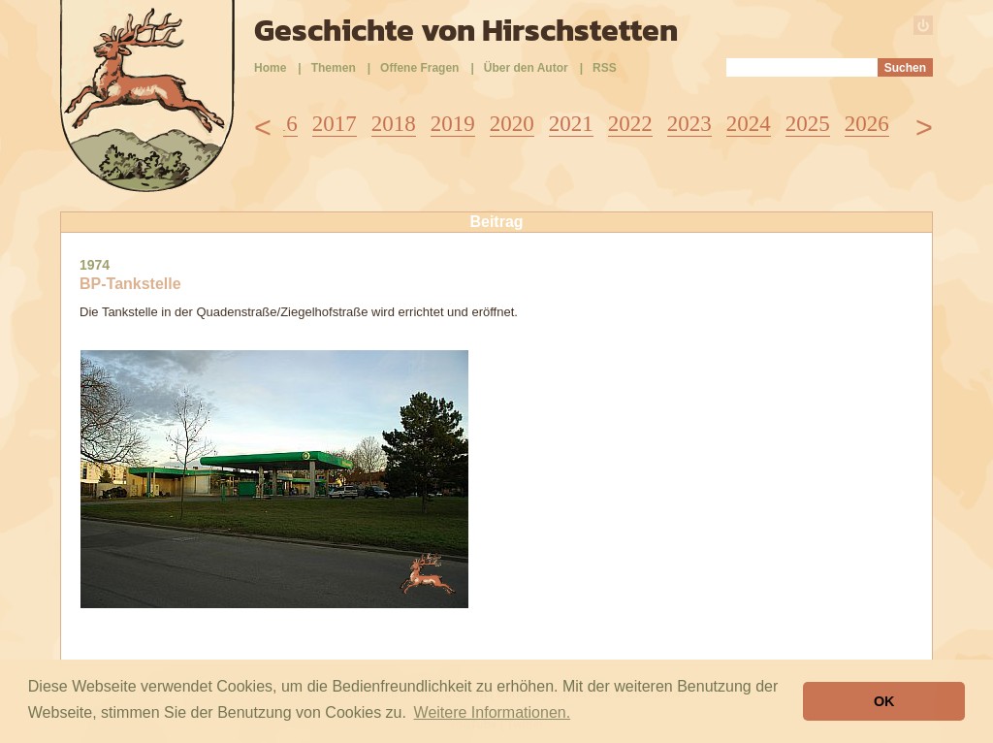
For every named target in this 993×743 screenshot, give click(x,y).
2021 (571, 124)
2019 (453, 124)
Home (270, 68)
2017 (334, 124)
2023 (689, 124)
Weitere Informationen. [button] (492, 712)
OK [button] (884, 701)
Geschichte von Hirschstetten (466, 30)
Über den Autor (526, 68)
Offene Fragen (419, 68)
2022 (630, 124)
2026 (867, 124)
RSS (605, 68)
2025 (807, 124)
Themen (333, 68)
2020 (512, 124)
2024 (748, 124)
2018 (393, 124)
